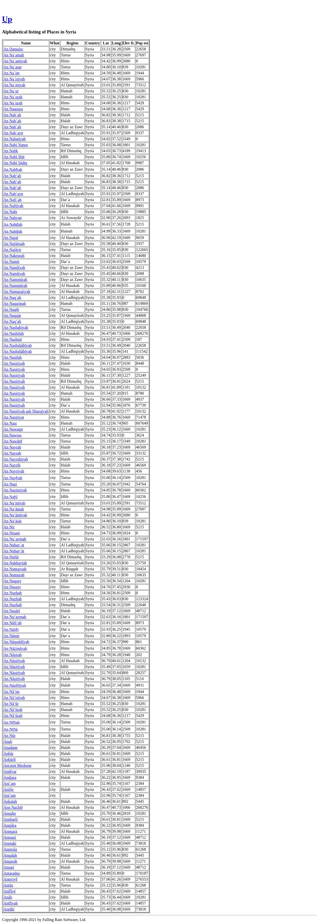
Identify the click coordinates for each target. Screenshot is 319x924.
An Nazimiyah (15, 490)
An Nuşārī (11, 611)
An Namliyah (14, 267)
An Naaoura (13, 109)
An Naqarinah (14, 303)
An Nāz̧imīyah (15, 648)
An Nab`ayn (13, 133)
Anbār (8, 753)
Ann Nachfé (13, 807)
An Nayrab (12, 447)
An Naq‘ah (12, 321)
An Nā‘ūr (11, 703)
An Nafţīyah (13, 206)
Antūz (8, 885)
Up (7, 18)
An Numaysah (14, 569)
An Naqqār (12, 315)
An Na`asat (12, 67)
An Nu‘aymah (14, 617)
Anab (7, 741)
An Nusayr (12, 587)
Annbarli (10, 819)
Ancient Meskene (17, 765)
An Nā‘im (11, 692)
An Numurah (13, 575)
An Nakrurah (13, 255)
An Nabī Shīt (13, 157)
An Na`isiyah (14, 79)
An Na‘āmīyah (15, 515)
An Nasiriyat (13, 417)
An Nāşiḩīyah (14, 685)
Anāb (7, 897)
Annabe (9, 813)
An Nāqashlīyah (16, 642)
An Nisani (11, 533)
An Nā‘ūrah (12, 709)
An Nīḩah (11, 722)
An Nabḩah (12, 169)
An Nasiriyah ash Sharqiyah (25, 411)
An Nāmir (11, 636)
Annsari (9, 837)
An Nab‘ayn (13, 194)
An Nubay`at (13, 545)
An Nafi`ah (12, 200)
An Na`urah (12, 97)
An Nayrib (11, 465)
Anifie (8, 789)
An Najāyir (12, 249)
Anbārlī (9, 759)
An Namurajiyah (16, 291)
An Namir (11, 261)
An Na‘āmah (13, 509)
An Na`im (11, 73)
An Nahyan (12, 218)
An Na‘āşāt (12, 521)
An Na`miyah (14, 85)
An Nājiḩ (11, 629)
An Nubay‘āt (13, 551)
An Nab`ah (12, 115)
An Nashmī (12, 339)
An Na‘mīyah (14, 503)
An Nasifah (12, 357)
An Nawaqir (13, 429)
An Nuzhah (12, 593)
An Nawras (12, 435)
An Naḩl (10, 497)
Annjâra (9, 825)
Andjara (9, 777)
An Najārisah (14, 243)
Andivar (9, 771)
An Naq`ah (12, 297)
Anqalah (10, 855)
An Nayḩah (12, 478)
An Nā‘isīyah (14, 697)
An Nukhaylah (15, 563)
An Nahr (10, 212)
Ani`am (9, 783)
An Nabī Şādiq (15, 163)
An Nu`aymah (14, 539)
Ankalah (10, 801)
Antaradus (11, 873)
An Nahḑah (12, 224)
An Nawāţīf (12, 441)
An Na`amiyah (15, 61)
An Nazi (10, 484)
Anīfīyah (10, 903)
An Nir (9, 527)
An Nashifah (13, 333)
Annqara (10, 831)
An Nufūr (11, 557)
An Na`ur (11, 91)
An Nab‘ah (12, 176)
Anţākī (8, 909)
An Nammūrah (15, 279)
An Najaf (10, 237)
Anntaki (9, 843)
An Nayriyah (13, 471)
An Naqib (11, 309)
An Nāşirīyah (14, 661)
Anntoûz (10, 849)
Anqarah (10, 861)
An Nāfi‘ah (12, 623)
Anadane (10, 747)
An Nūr (9, 735)
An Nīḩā (10, 729)
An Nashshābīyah (17, 345)
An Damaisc (13, 49)
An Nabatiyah (14, 139)
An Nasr (10, 423)
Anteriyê (10, 879)
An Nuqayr (12, 581)
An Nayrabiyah (15, 459)
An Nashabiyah (15, 327)
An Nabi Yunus (15, 145)
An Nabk (10, 151)
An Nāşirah (12, 655)
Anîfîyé (9, 891)
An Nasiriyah (14, 363)
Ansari (8, 867)
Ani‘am (9, 795)
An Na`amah (13, 55)
